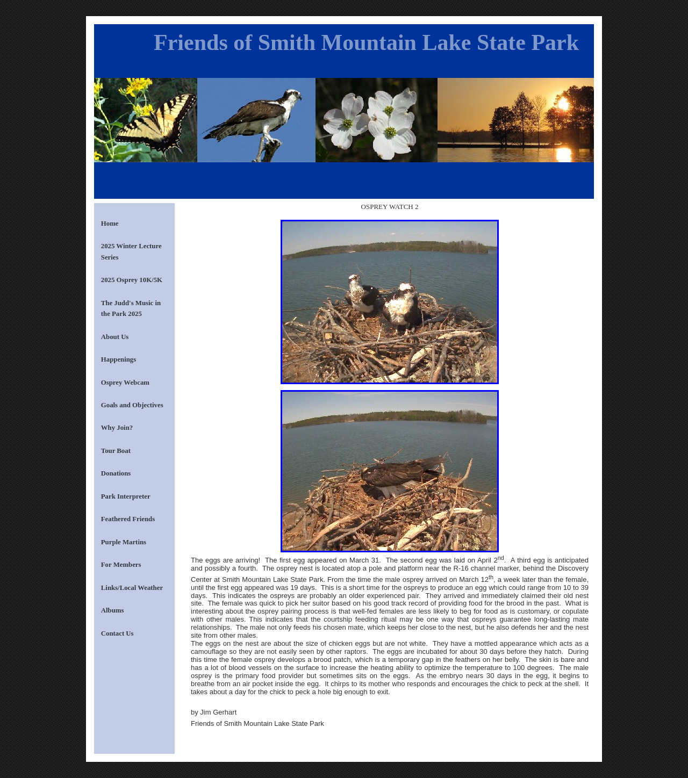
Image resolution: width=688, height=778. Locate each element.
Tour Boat (116, 451)
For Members (121, 564)
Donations (116, 473)
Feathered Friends (128, 519)
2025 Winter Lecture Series (131, 251)
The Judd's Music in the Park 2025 (131, 308)
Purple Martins (123, 542)
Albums (112, 610)
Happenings (118, 359)
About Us (115, 337)
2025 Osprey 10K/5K (131, 280)
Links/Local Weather (132, 588)
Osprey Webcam (125, 382)
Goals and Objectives (132, 405)
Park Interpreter (125, 496)
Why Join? (117, 427)
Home (110, 223)
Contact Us (117, 633)
